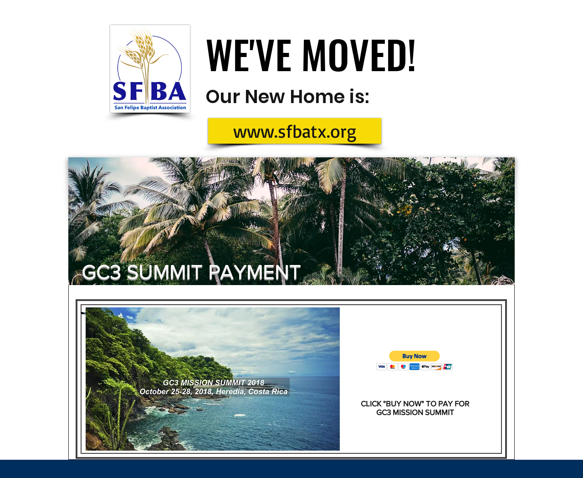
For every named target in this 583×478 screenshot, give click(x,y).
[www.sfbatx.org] (294, 131)
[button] (415, 360)
